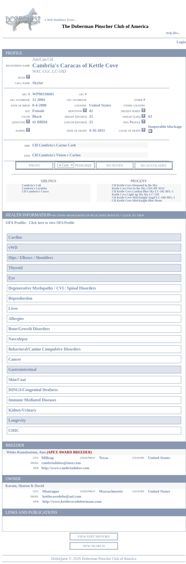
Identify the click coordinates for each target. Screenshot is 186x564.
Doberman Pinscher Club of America (109, 559)
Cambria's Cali (31, 185)
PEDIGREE (83, 165)
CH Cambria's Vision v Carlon (56, 155)
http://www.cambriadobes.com (65, 468)
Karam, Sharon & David (24, 486)
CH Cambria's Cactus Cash (54, 145)
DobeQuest (59, 559)
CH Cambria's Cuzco (35, 191)
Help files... (173, 33)
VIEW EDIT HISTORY (93, 536)
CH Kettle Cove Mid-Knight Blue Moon (137, 200)
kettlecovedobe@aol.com (61, 496)
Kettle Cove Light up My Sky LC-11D (135, 194)
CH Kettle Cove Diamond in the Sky (134, 185)
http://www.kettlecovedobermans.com (71, 501)
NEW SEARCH (94, 546)
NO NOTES (114, 165)
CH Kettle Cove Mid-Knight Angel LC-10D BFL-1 (143, 197)
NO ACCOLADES (154, 165)
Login (181, 42)
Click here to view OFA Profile (51, 223)
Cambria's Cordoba (34, 188)
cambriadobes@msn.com (61, 463)
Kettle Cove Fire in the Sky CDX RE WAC (138, 188)
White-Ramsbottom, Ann (26, 452)
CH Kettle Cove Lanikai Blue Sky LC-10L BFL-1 (143, 191)
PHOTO (34, 165)
